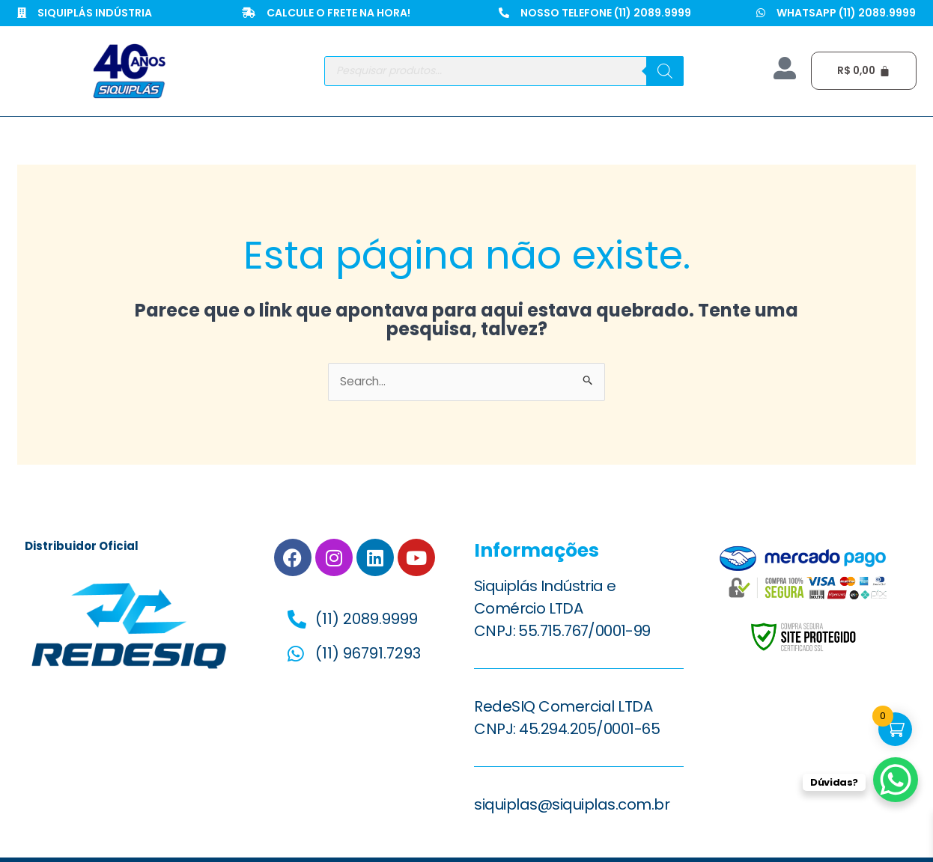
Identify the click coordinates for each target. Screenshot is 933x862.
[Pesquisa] (665, 71)
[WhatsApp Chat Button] (895, 779)
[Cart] (865, 71)
